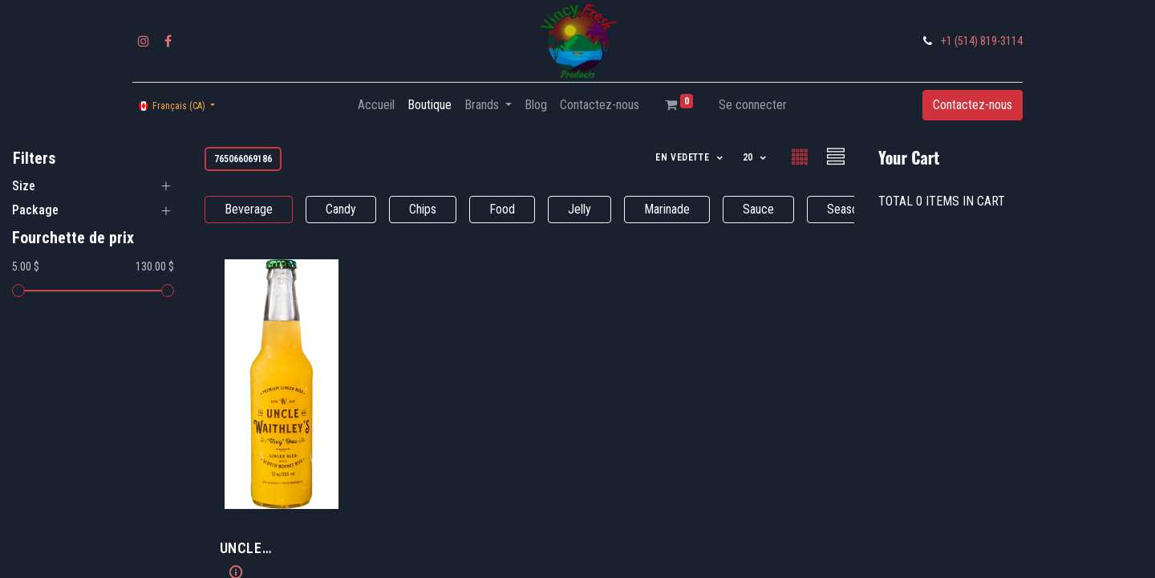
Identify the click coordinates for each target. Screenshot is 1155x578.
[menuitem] (376, 105)
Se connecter (753, 104)
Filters (34, 158)
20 (749, 157)
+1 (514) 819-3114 (982, 41)
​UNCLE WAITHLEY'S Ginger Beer (281, 548)
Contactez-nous (972, 104)
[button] (689, 157)
